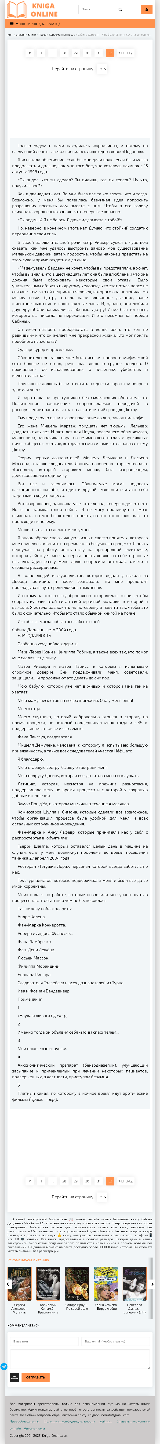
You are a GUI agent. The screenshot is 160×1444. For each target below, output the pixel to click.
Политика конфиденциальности (69, 1421)
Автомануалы (34, 1428)
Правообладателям (25, 1421)
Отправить (35, 1377)
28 (64, 53)
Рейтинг (105, 1421)
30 (87, 53)
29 (76, 53)
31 (98, 53)
